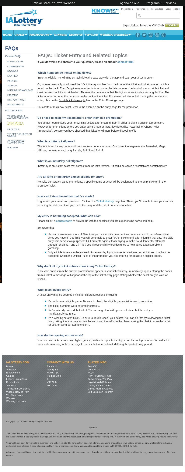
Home (7, 35)
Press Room (127, 9)
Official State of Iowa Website (53, 3)
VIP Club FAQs (13, 110)
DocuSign (12, 148)
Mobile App (53, 372)
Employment (13, 372)
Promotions (40, 35)
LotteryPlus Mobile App (163, 35)
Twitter (144, 35)
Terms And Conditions (18, 388)
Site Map (11, 385)
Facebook (137, 35)
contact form (125, 61)
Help (176, 9)
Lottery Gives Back (16, 379)
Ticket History (105, 201)
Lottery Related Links (99, 385)
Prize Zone (13, 129)
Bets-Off (92, 366)
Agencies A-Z (129, 3)
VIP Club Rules (14, 395)
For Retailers (142, 9)
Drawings (12, 71)
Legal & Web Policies (99, 382)
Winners (60, 35)
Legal (168, 9)
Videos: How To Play (17, 391)
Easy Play (12, 76)
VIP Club (91, 35)
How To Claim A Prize (99, 375)
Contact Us (94, 369)
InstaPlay (12, 81)
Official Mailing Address (100, 388)
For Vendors (157, 9)
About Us (76, 35)
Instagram (150, 35)
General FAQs (13, 56)
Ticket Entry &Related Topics (15, 124)
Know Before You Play (100, 379)
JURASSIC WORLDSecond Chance (15, 142)
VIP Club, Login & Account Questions (18, 117)
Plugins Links (54, 375)
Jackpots (12, 86)
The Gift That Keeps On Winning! (19, 135)
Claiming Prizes (15, 67)
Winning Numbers (115, 35)
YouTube (157, 35)
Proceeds (12, 95)
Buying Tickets (15, 62)
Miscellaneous (15, 105)
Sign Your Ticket (16, 100)
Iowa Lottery (28, 18)
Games (20, 35)
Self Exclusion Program (100, 391)
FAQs (91, 372)
